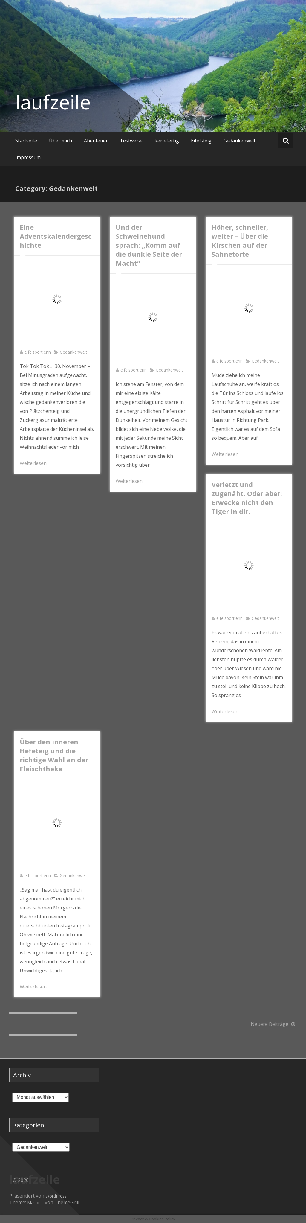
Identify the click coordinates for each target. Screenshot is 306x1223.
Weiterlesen (33, 463)
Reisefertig (166, 140)
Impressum (28, 157)
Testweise (131, 140)
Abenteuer (96, 140)
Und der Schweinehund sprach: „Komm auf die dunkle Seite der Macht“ (149, 245)
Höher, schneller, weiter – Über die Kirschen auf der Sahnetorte (240, 240)
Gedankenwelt (239, 140)
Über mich (60, 140)
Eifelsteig (201, 140)
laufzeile (53, 102)
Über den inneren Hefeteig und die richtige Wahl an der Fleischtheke (54, 755)
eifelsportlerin (38, 352)
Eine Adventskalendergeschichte (56, 236)
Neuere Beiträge (274, 1024)
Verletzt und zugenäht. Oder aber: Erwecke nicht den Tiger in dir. (247, 498)
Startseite (26, 140)
